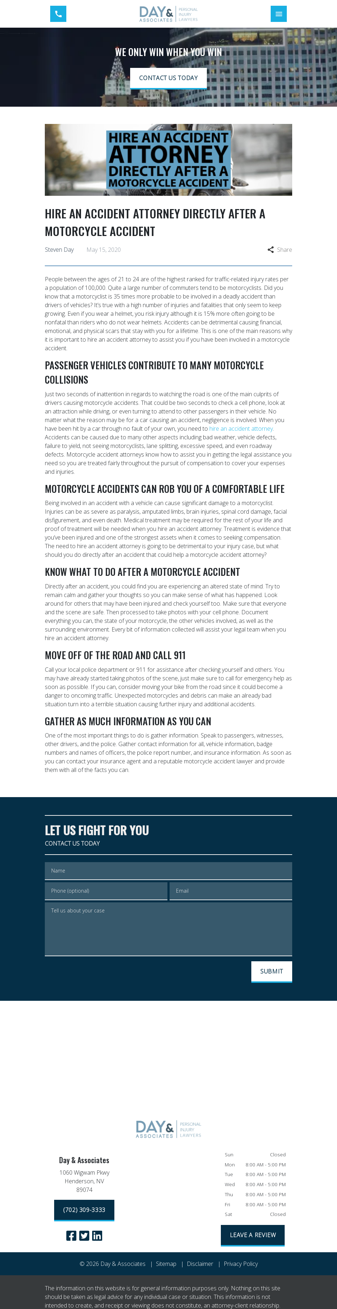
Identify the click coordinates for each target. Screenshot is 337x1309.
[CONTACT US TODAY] (168, 78)
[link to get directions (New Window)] (84, 1182)
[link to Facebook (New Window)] (71, 1235)
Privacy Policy (241, 1264)
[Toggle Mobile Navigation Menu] (279, 14)
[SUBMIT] (271, 972)
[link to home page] (168, 14)
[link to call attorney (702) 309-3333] (58, 14)
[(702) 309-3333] (84, 1210)
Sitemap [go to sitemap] (166, 1264)
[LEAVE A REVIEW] (253, 1235)
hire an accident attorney (241, 429)
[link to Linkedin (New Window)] (97, 1235)
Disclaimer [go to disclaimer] (200, 1264)
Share (279, 250)
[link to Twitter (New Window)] (84, 1235)
